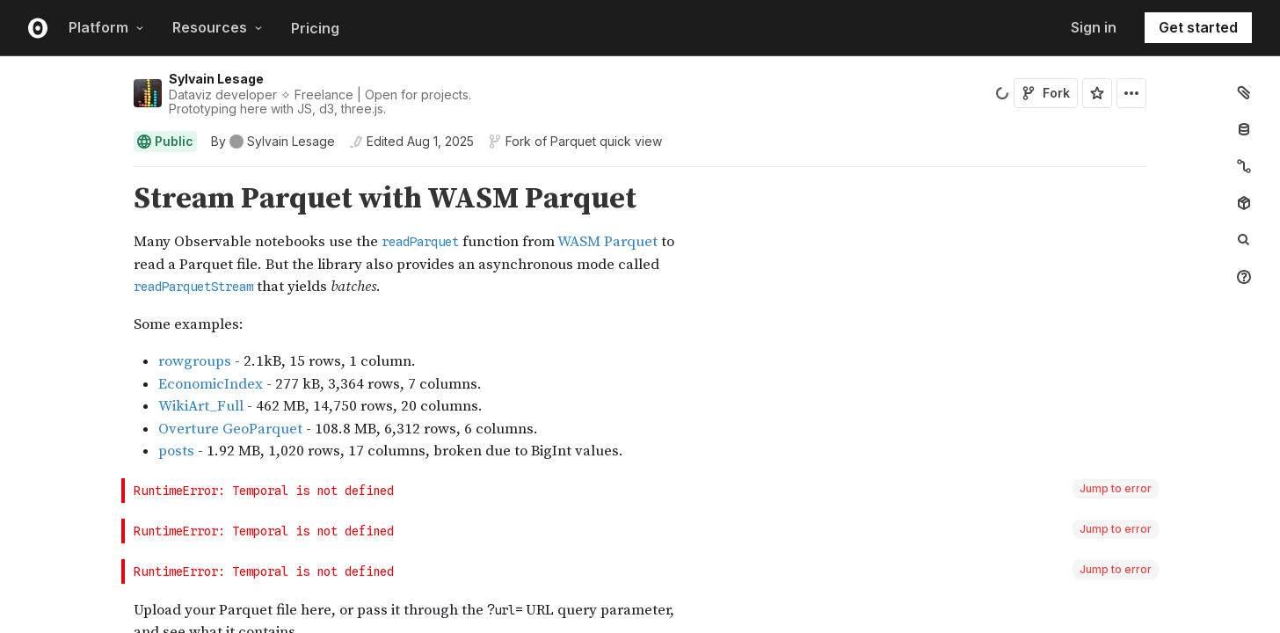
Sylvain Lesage (216, 78)
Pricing (315, 28)
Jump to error (1116, 488)
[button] (112, 174)
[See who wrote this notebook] (273, 142)
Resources (217, 27)
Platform (106, 27)
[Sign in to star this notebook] (1097, 93)
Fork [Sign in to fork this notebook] (1046, 92)
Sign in (1093, 27)
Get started (1198, 27)
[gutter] (61, 240)
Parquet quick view (606, 141)
